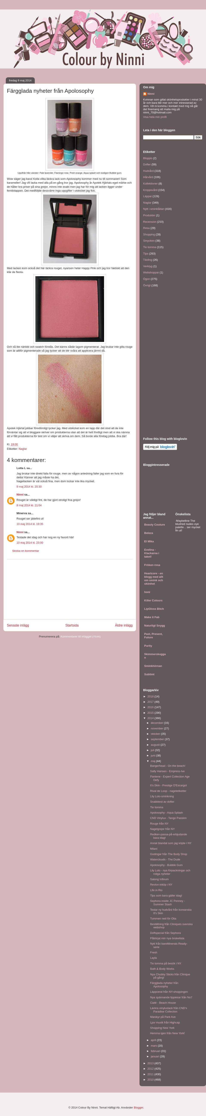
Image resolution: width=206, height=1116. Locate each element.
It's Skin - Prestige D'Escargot (168, 785)
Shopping (149, 234)
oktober (156, 733)
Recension (149, 221)
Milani (153, 848)
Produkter (149, 215)
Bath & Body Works (162, 968)
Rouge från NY (159, 823)
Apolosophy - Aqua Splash (166, 812)
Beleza (148, 533)
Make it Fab (151, 617)
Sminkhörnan (153, 666)
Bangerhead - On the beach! (167, 765)
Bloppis (147, 158)
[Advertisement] (70, 589)
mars (154, 1045)
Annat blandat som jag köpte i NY (170, 843)
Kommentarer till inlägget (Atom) (80, 636)
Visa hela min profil (155, 117)
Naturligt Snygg (154, 625)
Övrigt (147, 285)
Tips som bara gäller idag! (166, 895)
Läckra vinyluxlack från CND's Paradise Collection (168, 1009)
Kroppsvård (150, 190)
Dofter (147, 164)
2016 (150, 707)
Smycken (148, 240)
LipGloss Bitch (154, 608)
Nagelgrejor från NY (162, 829)
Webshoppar (151, 272)
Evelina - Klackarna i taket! (151, 553)
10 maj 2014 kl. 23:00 (30, 542)
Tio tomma (149, 247)
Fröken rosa (152, 565)
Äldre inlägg (124, 625)
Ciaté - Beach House (163, 1002)
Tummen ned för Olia (163, 918)
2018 (150, 696)
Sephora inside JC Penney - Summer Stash (167, 902)
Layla (153, 957)
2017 (150, 701)
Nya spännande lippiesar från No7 (171, 997)
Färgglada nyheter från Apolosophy (164, 984)
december (157, 722)
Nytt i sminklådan (153, 208)
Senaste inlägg (18, 625)
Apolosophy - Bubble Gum (166, 865)
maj (153, 761)
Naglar (23, 448)
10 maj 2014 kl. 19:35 (30, 524)
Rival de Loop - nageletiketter (168, 791)
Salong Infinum (159, 879)
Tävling (147, 259)
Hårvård (148, 177)
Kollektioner (150, 183)
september (158, 739)
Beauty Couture (154, 524)
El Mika (149, 541)
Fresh (153, 952)
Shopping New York (162, 1027)
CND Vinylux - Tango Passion (168, 818)
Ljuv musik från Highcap (165, 1022)
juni (153, 755)
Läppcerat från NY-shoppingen (169, 991)
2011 (150, 1074)
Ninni (20, 494)
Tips (145, 253)
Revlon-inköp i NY (161, 884)
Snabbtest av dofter (162, 801)
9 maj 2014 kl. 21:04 (29, 505)
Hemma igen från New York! (167, 1033)
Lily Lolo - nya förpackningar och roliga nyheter (170, 872)
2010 (150, 1079)
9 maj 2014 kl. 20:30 (29, 486)
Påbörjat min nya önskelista (167, 938)
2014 (150, 718)
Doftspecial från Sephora (165, 933)
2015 (150, 712)
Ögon (146, 279)
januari (155, 1056)
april (154, 1040)
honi (147, 592)
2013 (150, 1063)
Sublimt (149, 674)
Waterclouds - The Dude (165, 859)
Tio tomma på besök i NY (165, 963)
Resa (146, 228)
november (157, 728)
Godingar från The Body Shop (168, 854)
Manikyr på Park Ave (163, 1016)
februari (156, 1051)
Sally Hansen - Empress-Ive (167, 771)
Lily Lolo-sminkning (162, 796)
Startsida (72, 625)
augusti (156, 744)
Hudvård (148, 170)
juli (153, 750)
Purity (148, 645)
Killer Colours (153, 600)
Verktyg (147, 266)
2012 (150, 1068)
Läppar (147, 196)
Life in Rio (156, 890)
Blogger (138, 1107)
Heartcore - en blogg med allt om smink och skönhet (153, 578)
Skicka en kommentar (25, 550)
